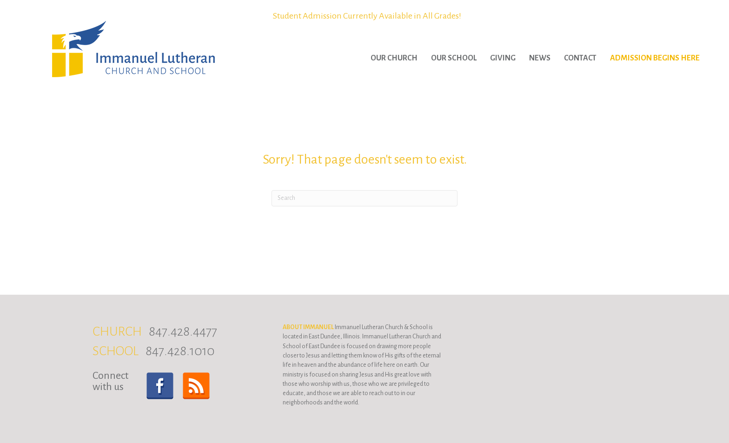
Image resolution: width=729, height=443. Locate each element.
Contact (580, 58)
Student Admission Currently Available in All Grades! (367, 15)
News (539, 58)
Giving (503, 58)
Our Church (394, 58)
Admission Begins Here (655, 58)
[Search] (364, 198)
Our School (454, 58)
